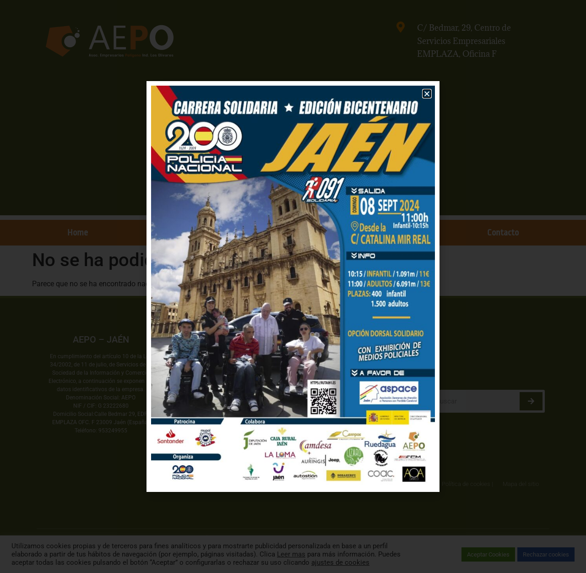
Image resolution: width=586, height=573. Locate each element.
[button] (426, 93)
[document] (293, 286)
